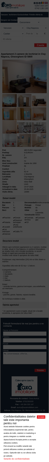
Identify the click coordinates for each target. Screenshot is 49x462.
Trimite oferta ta (36, 15)
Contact (14, 20)
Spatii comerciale (10, 425)
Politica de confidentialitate (12, 427)
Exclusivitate (22, 15)
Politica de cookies (31, 427)
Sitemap (43, 425)
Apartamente (24, 423)
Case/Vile (34, 423)
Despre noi (13, 423)
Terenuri (43, 423)
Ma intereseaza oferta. (25, 359)
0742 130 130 (41, 8)
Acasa (4, 423)
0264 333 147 (41, 6)
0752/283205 (28, 403)
